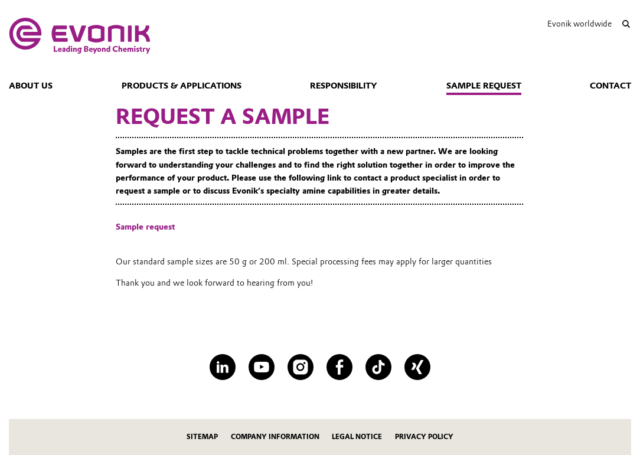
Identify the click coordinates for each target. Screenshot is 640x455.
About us (31, 85)
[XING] (417, 367)
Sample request (483, 85)
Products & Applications (181, 85)
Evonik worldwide (579, 23)
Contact (610, 85)
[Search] (626, 24)
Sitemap (202, 437)
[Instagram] (301, 367)
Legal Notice (357, 437)
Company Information (275, 437)
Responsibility (343, 85)
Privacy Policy (424, 437)
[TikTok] (378, 367)
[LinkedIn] (223, 367)
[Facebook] (339, 367)
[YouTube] (262, 367)
